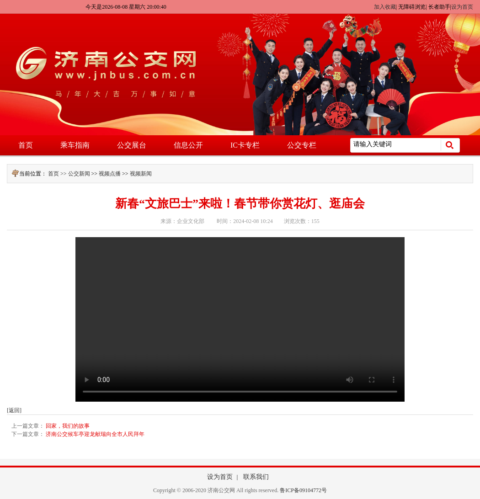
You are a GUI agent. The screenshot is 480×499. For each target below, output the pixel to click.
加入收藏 (385, 7)
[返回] (14, 410)
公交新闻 (79, 173)
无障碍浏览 (412, 7)
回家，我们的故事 (68, 426)
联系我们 (256, 476)
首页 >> (58, 173)
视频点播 (110, 173)
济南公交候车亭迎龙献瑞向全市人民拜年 (95, 434)
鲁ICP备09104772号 (303, 490)
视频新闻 (141, 173)
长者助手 (439, 7)
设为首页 (462, 7)
